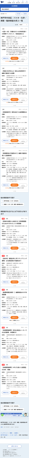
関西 (11, 433)
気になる (13, 2)
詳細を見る (6, 58)
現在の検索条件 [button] (5, 9)
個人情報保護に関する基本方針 (9, 452)
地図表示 (25, 13)
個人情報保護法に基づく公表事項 (10, 454)
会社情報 (5, 449)
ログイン (22, 2)
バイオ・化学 (13, 435)
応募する (14, 58)
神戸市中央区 (4, 435)
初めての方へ (18, 2)
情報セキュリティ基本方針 (8, 455)
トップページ (4, 433)
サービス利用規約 (12, 449)
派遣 (1, 427)
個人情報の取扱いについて (8, 451)
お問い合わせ (14, 446)
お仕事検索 (9, 2)
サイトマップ (18, 455)
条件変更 (18, 13)
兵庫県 (16, 433)
